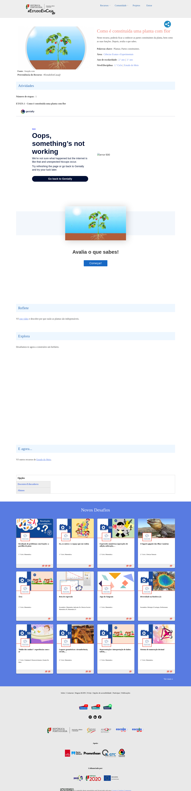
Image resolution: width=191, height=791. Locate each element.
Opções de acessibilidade (102, 693)
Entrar (149, 5)
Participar (116, 693)
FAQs (89, 693)
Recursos (104, 5)
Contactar (70, 693)
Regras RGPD (80, 693)
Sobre (63, 693)
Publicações (125, 693)
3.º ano (130, 60)
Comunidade (120, 5)
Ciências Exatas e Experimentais (118, 54)
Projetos (136, 5)
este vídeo (23, 319)
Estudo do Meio (131, 65)
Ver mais (167, 679)
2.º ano (122, 60)
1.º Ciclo (118, 65)
